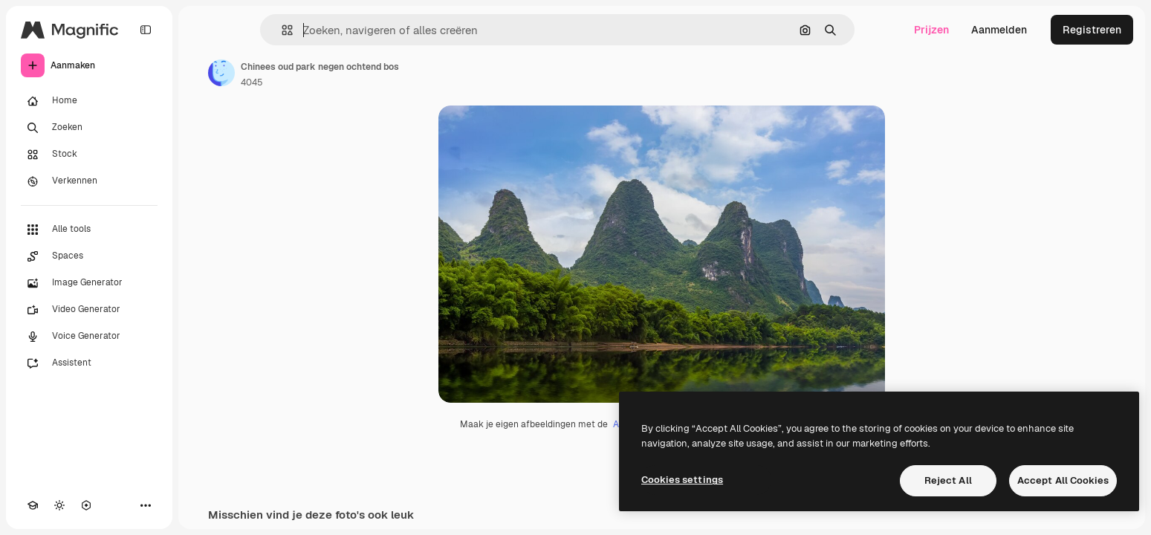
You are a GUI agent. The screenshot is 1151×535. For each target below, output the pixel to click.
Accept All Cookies (1063, 480)
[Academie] (33, 505)
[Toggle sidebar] (146, 30)
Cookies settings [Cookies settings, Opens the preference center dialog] (682, 479)
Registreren (1092, 29)
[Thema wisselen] (59, 505)
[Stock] (89, 154)
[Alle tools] (89, 229)
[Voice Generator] (89, 336)
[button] (281, 30)
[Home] (89, 101)
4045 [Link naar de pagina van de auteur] (252, 82)
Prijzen (931, 29)
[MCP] (86, 505)
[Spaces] (89, 256)
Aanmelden (999, 29)
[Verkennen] (89, 181)
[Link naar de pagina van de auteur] (221, 72)
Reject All (948, 480)
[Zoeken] (89, 128)
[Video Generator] (89, 310)
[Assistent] (89, 363)
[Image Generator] (89, 283)
